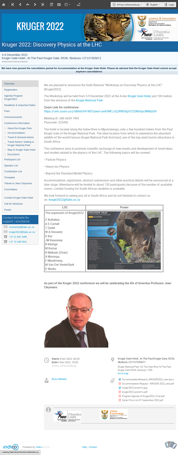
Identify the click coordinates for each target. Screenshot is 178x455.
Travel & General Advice (21, 137)
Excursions (13, 154)
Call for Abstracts (13, 203)
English (154, 4)
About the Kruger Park (20, 128)
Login (171, 4)
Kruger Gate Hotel (139, 96)
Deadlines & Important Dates (19, 105)
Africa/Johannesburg (128, 4)
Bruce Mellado (59, 379)
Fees (7, 111)
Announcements (13, 117)
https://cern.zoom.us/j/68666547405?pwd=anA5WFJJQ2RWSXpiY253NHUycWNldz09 (100, 111)
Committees (10, 189)
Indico (39, 447)
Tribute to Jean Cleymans (18, 183)
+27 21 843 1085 (18, 236)
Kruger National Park (89, 100)
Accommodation (16, 132)
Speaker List (11, 165)
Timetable (9, 177)
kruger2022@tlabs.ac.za (22, 232)
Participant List (12, 159)
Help (84, 447)
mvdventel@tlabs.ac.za (21, 227)
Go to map (123, 373)
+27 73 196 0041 (18, 241)
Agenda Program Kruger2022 (13, 97)
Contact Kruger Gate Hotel (18, 197)
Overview (9, 83)
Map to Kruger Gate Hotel (21, 149)
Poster (7, 209)
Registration (10, 89)
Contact (93, 447)
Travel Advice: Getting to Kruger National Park (21, 143)
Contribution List (13, 171)
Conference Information (17, 123)
